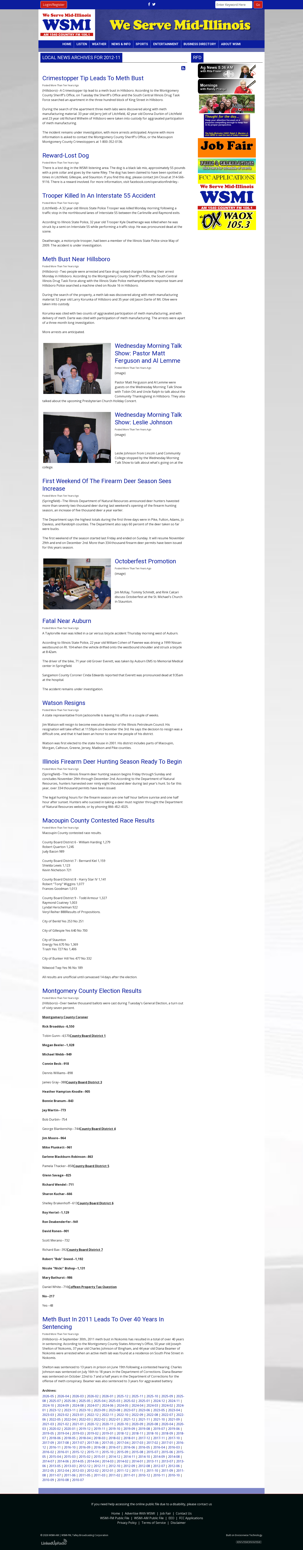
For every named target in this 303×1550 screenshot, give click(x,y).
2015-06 (167, 1452)
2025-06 (70, 1401)
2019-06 (174, 1429)
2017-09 (48, 1443)
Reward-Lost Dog (65, 155)
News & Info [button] (121, 44)
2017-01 (167, 1443)
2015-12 (78, 1452)
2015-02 (84, 1456)
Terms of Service (153, 1523)
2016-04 (159, 1447)
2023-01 (78, 1415)
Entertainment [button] (166, 44)
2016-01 (63, 1452)
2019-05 (48, 1433)
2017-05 (107, 1443)
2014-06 (63, 1461)
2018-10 (152, 1433)
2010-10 (174, 1475)
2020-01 (70, 1429)
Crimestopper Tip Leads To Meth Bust (93, 78)
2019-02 (93, 1433)
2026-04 (63, 1396)
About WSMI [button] (231, 44)
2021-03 (48, 1424)
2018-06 (55, 1438)
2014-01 (137, 1461)
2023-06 (144, 1410)
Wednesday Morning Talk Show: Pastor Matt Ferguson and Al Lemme (148, 353)
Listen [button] (82, 44)
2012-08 (144, 1466)
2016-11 (55, 1447)
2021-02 (63, 1424)
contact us (204, 1504)
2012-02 (93, 1470)
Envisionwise (242, 1535)
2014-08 (174, 1456)
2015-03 (70, 1456)
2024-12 (159, 1401)
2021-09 (174, 1419)
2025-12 (122, 1396)
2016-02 (48, 1452)
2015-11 (93, 1452)
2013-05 (55, 1466)
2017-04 (122, 1443)
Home (66, 44)
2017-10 (174, 1438)
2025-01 (144, 1401)
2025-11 (137, 1396)
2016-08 (99, 1447)
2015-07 (152, 1452)
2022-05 (55, 1419)
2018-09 (167, 1433)
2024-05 (122, 1405)
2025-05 (84, 1401)
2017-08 (63, 1443)
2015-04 (55, 1456)
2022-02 (99, 1419)
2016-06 (129, 1447)
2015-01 (99, 1456)
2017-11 (159, 1438)
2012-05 (48, 1470)
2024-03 (152, 1405)
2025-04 (99, 1401)
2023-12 (55, 1410)
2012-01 (107, 1470)
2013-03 (70, 1466)
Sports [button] (142, 44)
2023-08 (114, 1410)
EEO (171, 1518)
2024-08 (78, 1405)
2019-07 (159, 1429)
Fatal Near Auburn (66, 621)
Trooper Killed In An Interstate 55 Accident (98, 195)
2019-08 (144, 1429)
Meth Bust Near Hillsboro (76, 259)
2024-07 (93, 1405)
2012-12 (84, 1466)
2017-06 (93, 1443)
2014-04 (93, 1461)
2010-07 (78, 1480)
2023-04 (174, 1410)
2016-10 (70, 1447)
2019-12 (84, 1429)
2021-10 (159, 1419)
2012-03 (78, 1470)
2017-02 (152, 1443)
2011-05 (84, 1475)
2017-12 (144, 1438)
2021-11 (144, 1419)
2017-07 (78, 1443)
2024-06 (107, 1405)
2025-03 (114, 1401)
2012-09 (129, 1466)
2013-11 (152, 1461)
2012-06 (174, 1466)
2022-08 (152, 1415)
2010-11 (159, 1475)
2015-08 (137, 1452)
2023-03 (48, 1415)
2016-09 (84, 1447)
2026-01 (107, 1396)
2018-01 (129, 1438)
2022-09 (137, 1415)
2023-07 (129, 1410)
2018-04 (84, 1438)
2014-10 (144, 1456)
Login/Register (54, 5)
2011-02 (114, 1475)
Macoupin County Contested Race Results (98, 820)
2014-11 (129, 1456)
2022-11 (107, 1415)
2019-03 (78, 1433)
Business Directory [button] (200, 44)
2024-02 (167, 1405)
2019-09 (129, 1429)
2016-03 (174, 1447)
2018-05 (70, 1438)
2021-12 (129, 1419)
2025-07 (55, 1401)
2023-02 (63, 1415)
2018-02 (114, 1438)
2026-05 (48, 1396)
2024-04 (137, 1405)
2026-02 (93, 1396)
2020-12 (93, 1424)
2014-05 (78, 1461)
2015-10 (107, 1452)
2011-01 (129, 1475)
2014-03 (107, 1461)
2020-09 (137, 1424)
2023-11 (70, 1410)
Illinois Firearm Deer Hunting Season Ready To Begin (112, 761)
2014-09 (159, 1456)
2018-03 (99, 1438)
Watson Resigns (63, 703)
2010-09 (48, 1480)
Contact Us (184, 1513)
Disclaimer (178, 1523)
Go (258, 5)
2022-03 (84, 1419)
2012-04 (63, 1470)
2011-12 (122, 1470)
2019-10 (114, 1429)
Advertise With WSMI (140, 1513)
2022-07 (167, 1415)
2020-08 (152, 1424)
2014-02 (122, 1461)
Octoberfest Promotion (145, 561)
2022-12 (93, 1415)
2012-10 (114, 1466)
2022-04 (70, 1419)
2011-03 (99, 1475)
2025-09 (167, 1396)
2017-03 (137, 1443)
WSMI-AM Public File (149, 1518)
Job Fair (165, 1513)
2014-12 (114, 1456)
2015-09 (122, 1452)
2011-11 (137, 1470)
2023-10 (84, 1410)
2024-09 (63, 1405)
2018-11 (137, 1433)
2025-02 (129, 1401)
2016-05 (144, 1447)
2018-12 (122, 1433)
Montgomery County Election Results (92, 990)
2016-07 (114, 1447)
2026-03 (78, 1396)
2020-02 (55, 1429)
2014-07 (48, 1461)
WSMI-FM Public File (114, 1518)
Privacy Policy (127, 1523)
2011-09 (167, 1470)
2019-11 (99, 1429)
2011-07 (55, 1475)
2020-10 (122, 1424)
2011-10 (152, 1470)
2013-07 (167, 1461)
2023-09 (99, 1410)
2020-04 (167, 1424)
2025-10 (152, 1396)
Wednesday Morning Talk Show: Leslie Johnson (148, 418)
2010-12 (144, 1475)
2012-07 (159, 1466)
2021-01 (78, 1424)
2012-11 (99, 1466)
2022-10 (122, 1415)
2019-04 (63, 1433)
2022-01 (114, 1419)
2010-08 (63, 1480)
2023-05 (159, 1410)
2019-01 (107, 1433)
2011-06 (70, 1475)
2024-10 (48, 1405)
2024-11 (174, 1401)
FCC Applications (191, 1518)
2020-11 (107, 1424)
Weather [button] (99, 44)
